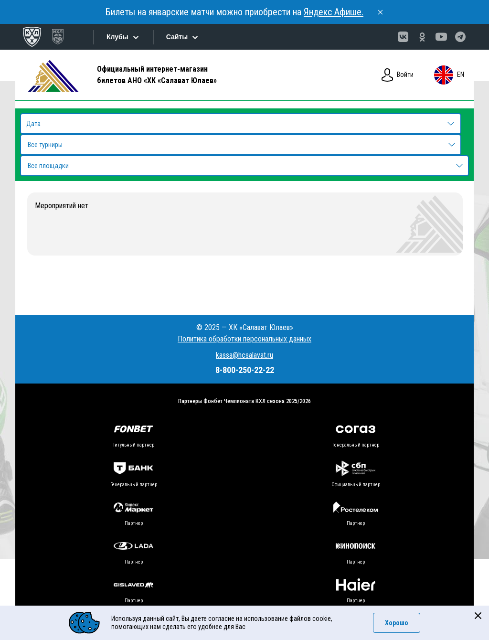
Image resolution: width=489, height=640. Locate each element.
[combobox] (240, 144)
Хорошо (396, 623)
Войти (398, 75)
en (449, 75)
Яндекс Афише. (333, 12)
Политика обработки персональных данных (244, 338)
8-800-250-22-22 (244, 370)
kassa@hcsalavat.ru (244, 355)
